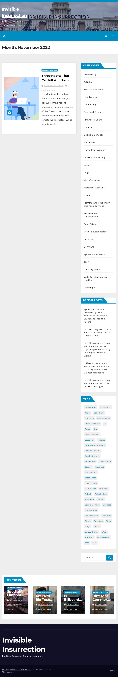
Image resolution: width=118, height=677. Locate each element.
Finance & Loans (93, 119)
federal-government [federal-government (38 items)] (95, 445)
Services (88, 239)
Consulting (90, 104)
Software (89, 246)
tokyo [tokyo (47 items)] (87, 526)
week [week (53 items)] (104, 532)
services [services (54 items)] (107, 505)
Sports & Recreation (95, 254)
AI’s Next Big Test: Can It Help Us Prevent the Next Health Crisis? (98, 332)
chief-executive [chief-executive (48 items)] (92, 423)
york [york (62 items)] (94, 543)
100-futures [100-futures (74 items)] (90, 407)
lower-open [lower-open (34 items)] (91, 483)
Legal (87, 172)
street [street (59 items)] (88, 521)
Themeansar (7, 672)
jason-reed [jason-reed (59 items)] (90, 478)
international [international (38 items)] (91, 472)
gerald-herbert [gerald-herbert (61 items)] (92, 456)
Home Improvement (95, 150)
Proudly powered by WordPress (16, 669)
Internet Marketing (94, 157)
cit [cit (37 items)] (104, 423)
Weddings (89, 287)
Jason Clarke (43, 609)
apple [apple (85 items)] (87, 413)
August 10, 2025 (45, 605)
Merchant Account (94, 187)
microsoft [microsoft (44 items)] (103, 488)
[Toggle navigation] (113, 36)
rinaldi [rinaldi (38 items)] (100, 499)
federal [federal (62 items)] (101, 440)
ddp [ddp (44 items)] (96, 429)
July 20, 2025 (73, 605)
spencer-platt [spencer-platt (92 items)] (91, 515)
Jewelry (88, 165)
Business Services (49, 70)
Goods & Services (93, 134)
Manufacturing (92, 180)
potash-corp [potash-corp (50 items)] (101, 494)
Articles (88, 82)
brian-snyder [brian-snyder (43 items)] (103, 418)
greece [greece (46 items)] (88, 467)
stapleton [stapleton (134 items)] (106, 515)
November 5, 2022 (54, 86)
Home (112, 671)
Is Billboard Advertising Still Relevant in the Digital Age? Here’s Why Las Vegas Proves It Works (97, 349)
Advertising (90, 74)
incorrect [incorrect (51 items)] (99, 467)
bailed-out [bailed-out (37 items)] (99, 413)
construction (91, 97)
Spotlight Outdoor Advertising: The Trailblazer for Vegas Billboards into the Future (95, 315)
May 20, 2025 (101, 605)
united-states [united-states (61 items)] (91, 532)
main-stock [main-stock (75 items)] (90, 488)
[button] (106, 36)
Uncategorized (92, 269)
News (87, 195)
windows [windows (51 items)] (89, 537)
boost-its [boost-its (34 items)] (89, 418)
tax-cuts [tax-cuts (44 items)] (98, 521)
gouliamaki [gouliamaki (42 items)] (90, 461)
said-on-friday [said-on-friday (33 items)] (92, 505)
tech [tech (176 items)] (108, 521)
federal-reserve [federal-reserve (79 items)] (93, 451)
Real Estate (90, 224)
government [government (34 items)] (105, 461)
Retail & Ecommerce (95, 231)
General (88, 127)
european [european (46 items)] (89, 440)
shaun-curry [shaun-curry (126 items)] (91, 510)
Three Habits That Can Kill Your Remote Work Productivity (58, 80)
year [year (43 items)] (87, 543)
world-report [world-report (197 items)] (103, 537)
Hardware (89, 142)
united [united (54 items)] (97, 526)
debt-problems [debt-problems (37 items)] (92, 434)
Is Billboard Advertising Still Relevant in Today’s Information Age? (97, 383)
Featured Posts (92, 112)
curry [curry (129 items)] (87, 429)
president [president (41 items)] (89, 499)
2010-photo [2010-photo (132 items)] (105, 407)
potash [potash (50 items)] (88, 494)
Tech (86, 262)
